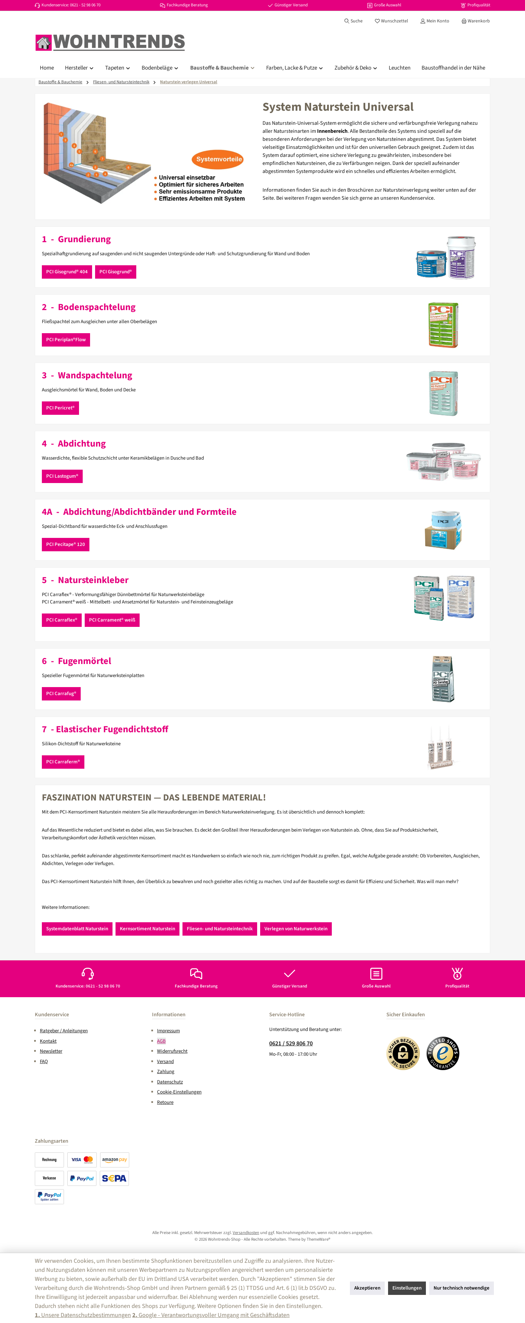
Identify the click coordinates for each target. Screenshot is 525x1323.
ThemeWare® (318, 1239)
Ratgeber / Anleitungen (64, 1030)
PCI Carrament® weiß (112, 620)
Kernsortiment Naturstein (147, 928)
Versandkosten (246, 1233)
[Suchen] (353, 21)
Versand (165, 1061)
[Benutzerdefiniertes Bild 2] (443, 1053)
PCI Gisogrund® (115, 271)
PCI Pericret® (60, 407)
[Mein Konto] (435, 21)
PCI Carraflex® (61, 620)
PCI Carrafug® (61, 693)
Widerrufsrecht (172, 1051)
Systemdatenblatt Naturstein (77, 928)
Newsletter (51, 1051)
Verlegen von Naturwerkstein (296, 928)
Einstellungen (407, 1288)
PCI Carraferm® (63, 761)
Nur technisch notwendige (462, 1288)
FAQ (44, 1061)
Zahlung (165, 1071)
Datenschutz (170, 1081)
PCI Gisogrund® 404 (67, 271)
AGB (161, 1041)
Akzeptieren (367, 1288)
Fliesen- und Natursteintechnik (220, 928)
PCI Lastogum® (62, 476)
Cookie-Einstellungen (179, 1092)
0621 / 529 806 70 (291, 1043)
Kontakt (48, 1041)
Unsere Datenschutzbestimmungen (83, 1315)
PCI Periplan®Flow (66, 339)
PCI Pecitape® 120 (65, 544)
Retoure (165, 1102)
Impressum (168, 1030)
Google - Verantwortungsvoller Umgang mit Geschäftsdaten (211, 1315)
